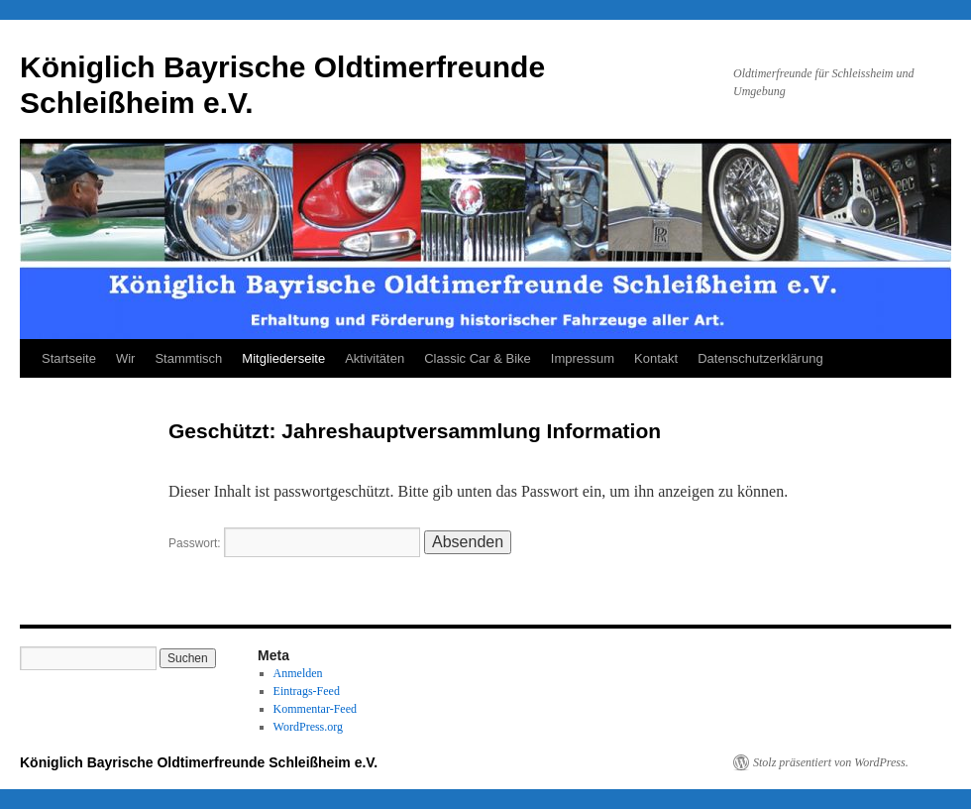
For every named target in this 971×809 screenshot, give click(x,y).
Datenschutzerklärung (760, 358)
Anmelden (298, 673)
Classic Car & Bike (477, 358)
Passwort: (294, 543)
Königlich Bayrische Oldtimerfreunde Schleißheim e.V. (199, 762)
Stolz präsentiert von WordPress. (831, 762)
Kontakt (656, 358)
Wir (126, 358)
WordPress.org (308, 727)
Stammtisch (188, 358)
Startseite (69, 358)
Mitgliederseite (283, 358)
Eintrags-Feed (306, 691)
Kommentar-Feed (315, 709)
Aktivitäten (374, 358)
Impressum (582, 358)
